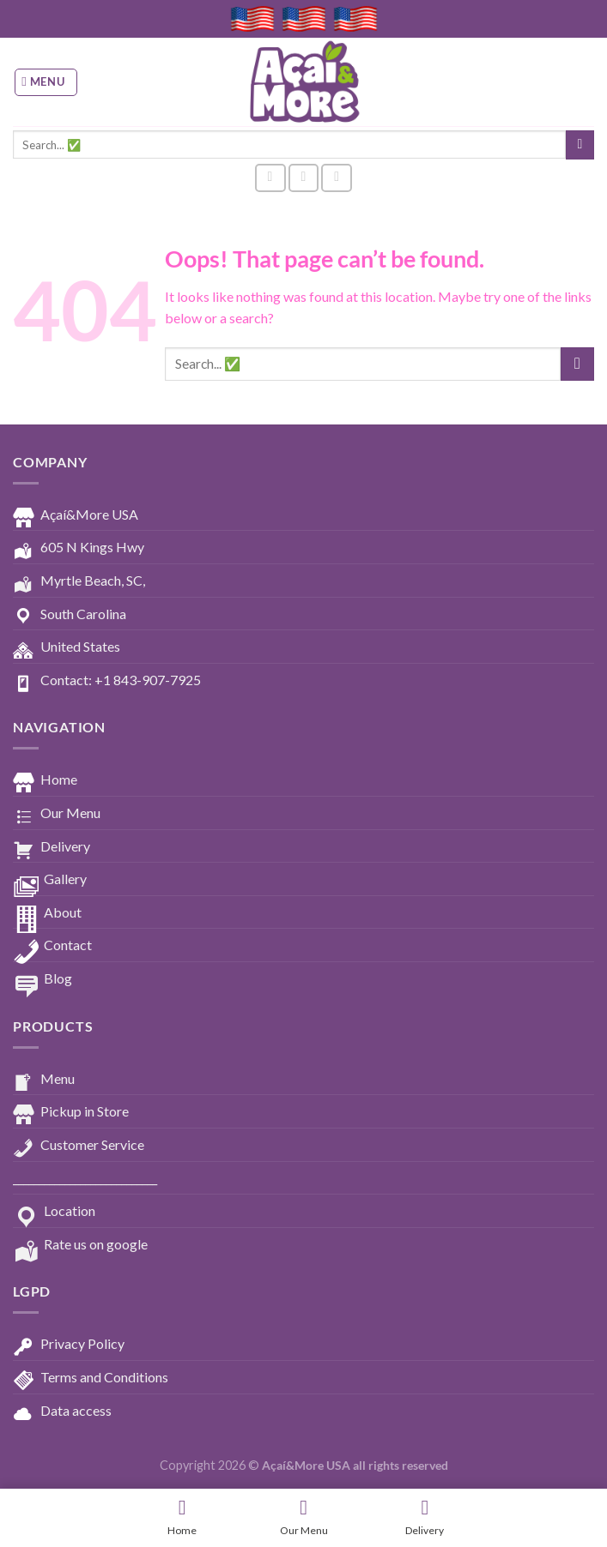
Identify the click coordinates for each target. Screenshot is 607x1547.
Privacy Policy (68, 1344)
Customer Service (78, 1145)
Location (54, 1211)
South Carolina (69, 614)
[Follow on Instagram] (303, 178)
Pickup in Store (71, 1112)
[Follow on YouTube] (336, 178)
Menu (44, 1079)
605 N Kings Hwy (78, 548)
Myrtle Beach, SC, (79, 581)
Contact (52, 945)
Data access (62, 1411)
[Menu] (46, 82)
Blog (42, 979)
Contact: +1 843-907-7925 (107, 680)
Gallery (50, 879)
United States (66, 647)
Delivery (51, 847)
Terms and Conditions (90, 1378)
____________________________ (85, 1178)
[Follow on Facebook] (270, 178)
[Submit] (580, 145)
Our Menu (56, 813)
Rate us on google (80, 1245)
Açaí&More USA (75, 515)
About (47, 913)
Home (45, 780)
